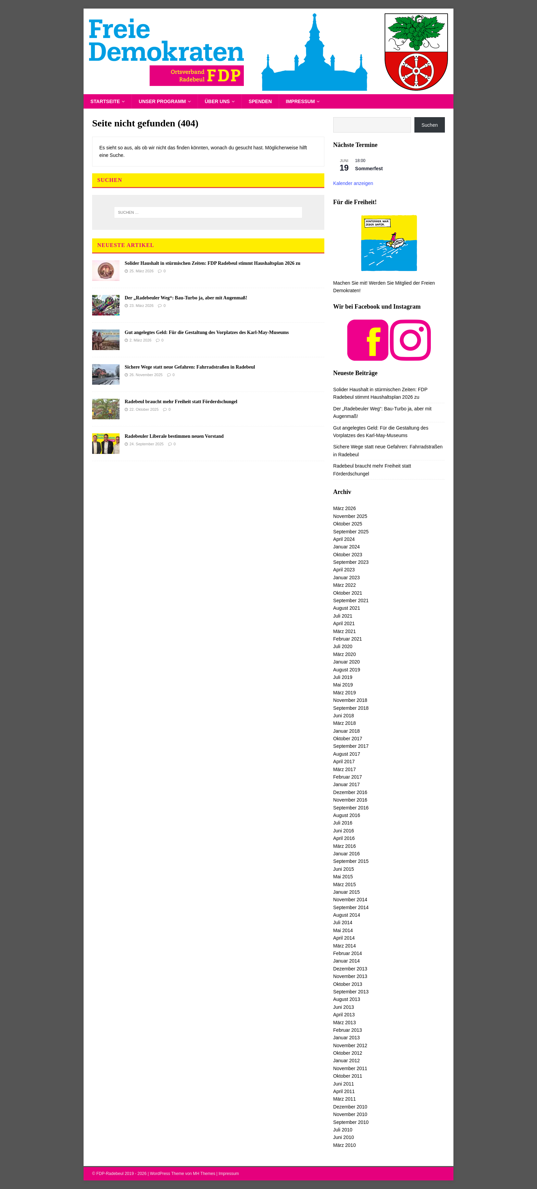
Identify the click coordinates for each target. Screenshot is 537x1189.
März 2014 (344, 946)
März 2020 (344, 654)
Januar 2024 (346, 546)
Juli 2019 (342, 677)
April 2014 (344, 938)
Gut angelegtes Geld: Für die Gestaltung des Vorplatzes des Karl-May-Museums (207, 332)
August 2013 (346, 999)
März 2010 (344, 1145)
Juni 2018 (343, 715)
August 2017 (346, 754)
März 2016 (344, 846)
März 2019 (344, 692)
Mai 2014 (343, 930)
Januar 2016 (346, 853)
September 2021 (351, 600)
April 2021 (344, 623)
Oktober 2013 (347, 984)
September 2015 (351, 861)
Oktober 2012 (347, 1053)
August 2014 (346, 915)
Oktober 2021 (347, 593)
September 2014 (351, 907)
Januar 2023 (346, 577)
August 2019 (346, 669)
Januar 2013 (346, 1037)
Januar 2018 (346, 731)
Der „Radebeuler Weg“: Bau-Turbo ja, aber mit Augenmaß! (186, 297)
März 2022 (344, 585)
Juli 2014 (342, 922)
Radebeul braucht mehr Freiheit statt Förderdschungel (181, 401)
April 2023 (344, 569)
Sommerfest (369, 168)
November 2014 (350, 899)
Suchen (430, 125)
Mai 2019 (343, 685)
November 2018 (350, 700)
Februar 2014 (347, 953)
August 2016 (346, 815)
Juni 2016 (343, 830)
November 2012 (350, 1045)
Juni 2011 (343, 1084)
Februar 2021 (347, 639)
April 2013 (344, 1014)
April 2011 (344, 1091)
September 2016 (351, 807)
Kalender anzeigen (353, 183)
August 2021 (346, 608)
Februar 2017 (347, 777)
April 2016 (344, 838)
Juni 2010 (343, 1137)
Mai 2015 (343, 876)
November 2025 (350, 516)
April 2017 (344, 761)
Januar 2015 (346, 892)
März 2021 (344, 631)
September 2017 (351, 746)
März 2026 (344, 508)
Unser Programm (162, 101)
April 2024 (344, 539)
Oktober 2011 (347, 1076)
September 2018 (351, 708)
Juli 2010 (342, 1129)
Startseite (105, 101)
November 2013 (350, 976)
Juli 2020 (342, 646)
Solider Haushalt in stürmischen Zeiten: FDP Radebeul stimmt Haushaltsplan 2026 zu (212, 263)
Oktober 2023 (347, 554)
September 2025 (351, 531)
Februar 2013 (347, 1030)
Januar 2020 (346, 662)
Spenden (260, 101)
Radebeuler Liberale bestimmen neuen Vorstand (174, 436)
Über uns (217, 101)
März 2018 (344, 723)
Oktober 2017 (347, 738)
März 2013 (344, 1022)
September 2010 (351, 1122)
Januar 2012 (346, 1060)
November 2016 (350, 800)
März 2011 (344, 1099)
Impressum (300, 101)
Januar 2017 (346, 784)
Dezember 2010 (350, 1107)
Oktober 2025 (347, 524)
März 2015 (344, 884)
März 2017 (344, 769)
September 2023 (351, 562)
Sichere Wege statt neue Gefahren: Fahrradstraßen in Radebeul (190, 367)
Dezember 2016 (350, 792)
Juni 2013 (343, 1007)
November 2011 (350, 1068)
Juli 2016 (342, 823)
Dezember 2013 (350, 968)
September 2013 (351, 991)
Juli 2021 (342, 616)
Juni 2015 (343, 869)
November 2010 (350, 1114)
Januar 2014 (346, 961)
